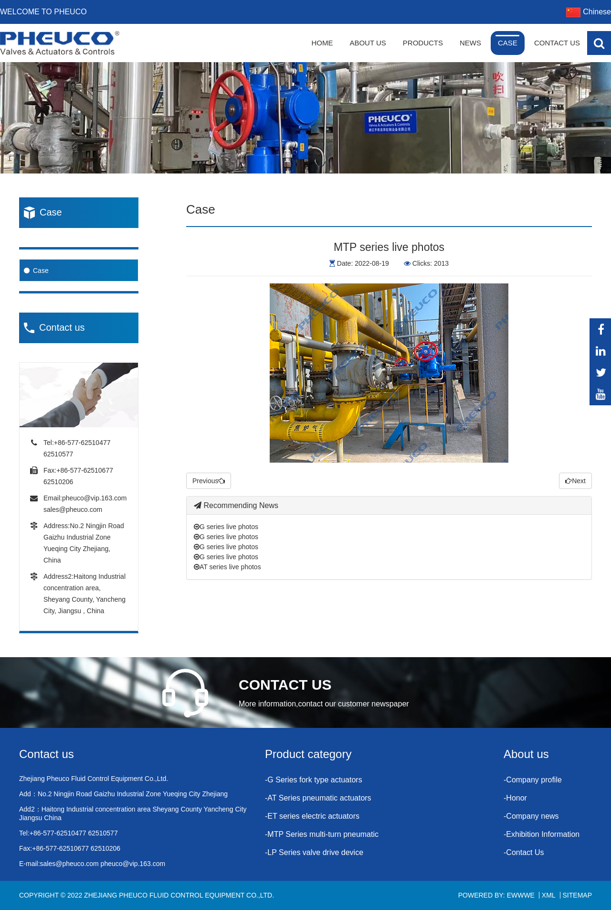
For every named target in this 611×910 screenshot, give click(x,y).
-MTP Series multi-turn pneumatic (322, 834)
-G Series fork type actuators (313, 780)
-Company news (531, 816)
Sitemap (577, 895)
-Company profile (533, 780)
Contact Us (557, 43)
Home (322, 43)
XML (549, 895)
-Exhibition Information (541, 834)
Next (575, 481)
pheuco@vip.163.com (94, 498)
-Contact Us (524, 852)
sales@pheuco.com (72, 509)
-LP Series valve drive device (314, 852)
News (470, 43)
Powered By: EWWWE (496, 895)
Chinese (588, 12)
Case (507, 43)
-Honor (515, 798)
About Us (367, 43)
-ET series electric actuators (312, 816)
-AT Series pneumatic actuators (318, 798)
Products (423, 43)
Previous (208, 481)
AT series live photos (227, 567)
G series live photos (226, 527)
